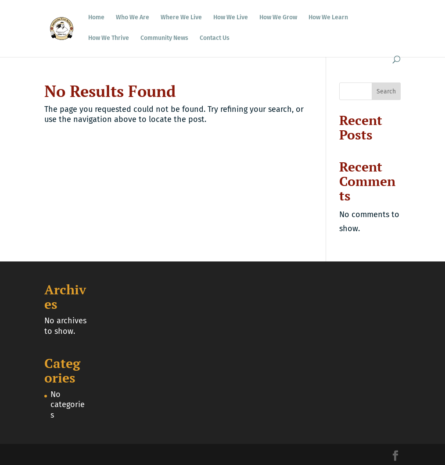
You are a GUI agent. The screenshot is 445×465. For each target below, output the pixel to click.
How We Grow (278, 17)
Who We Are (132, 17)
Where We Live (181, 17)
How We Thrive (108, 38)
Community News (164, 38)
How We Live (230, 17)
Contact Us (215, 38)
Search (386, 91)
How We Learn (328, 17)
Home (96, 17)
